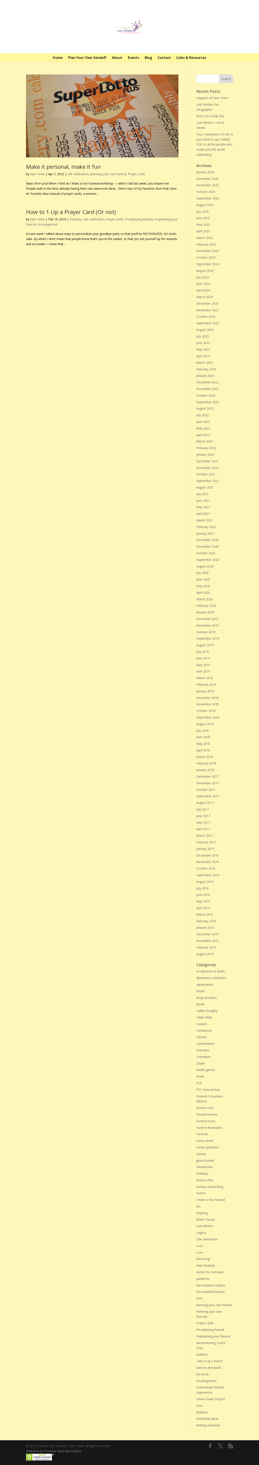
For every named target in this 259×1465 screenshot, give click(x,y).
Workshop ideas (207, 1419)
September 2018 (207, 717)
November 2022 (207, 389)
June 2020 (203, 579)
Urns (199, 1406)
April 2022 (203, 435)
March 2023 (204, 363)
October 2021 (205, 474)
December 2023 (207, 303)
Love (199, 1252)
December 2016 (207, 855)
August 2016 (205, 882)
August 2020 (205, 566)
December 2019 (207, 619)
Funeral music (206, 1121)
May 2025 (203, 225)
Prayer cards (136, 174)
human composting (209, 1187)
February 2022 (206, 448)
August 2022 (205, 408)
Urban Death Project (210, 1399)
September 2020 (207, 560)
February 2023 (206, 369)
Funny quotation (207, 1147)
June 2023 (203, 343)
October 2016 (205, 868)
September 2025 (207, 198)
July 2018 (202, 731)
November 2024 (207, 251)
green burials (205, 1160)
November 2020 (207, 546)
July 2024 (202, 277)
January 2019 (205, 691)
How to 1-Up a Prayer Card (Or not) (71, 212)
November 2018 (207, 704)
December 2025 (207, 179)
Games (201, 1154)
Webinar (202, 1412)
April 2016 (203, 908)
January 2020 (205, 612)
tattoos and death (208, 1368)
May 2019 (203, 665)
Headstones (204, 1167)
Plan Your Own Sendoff (87, 57)
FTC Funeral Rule (208, 1090)
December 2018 (207, 698)
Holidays (202, 1173)
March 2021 (204, 520)
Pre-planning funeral (139, 219)
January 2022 (205, 454)
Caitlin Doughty (206, 1011)
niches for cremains (209, 1272)
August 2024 (205, 271)
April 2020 (203, 593)
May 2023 (203, 349)
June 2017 (203, 816)
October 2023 (205, 316)
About (117, 57)
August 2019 (205, 645)
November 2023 (207, 310)
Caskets (201, 1024)
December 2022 (207, 382)
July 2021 (202, 494)
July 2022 (202, 415)
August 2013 (205, 954)
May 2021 (203, 507)
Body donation (206, 998)
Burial (200, 1004)
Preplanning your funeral (213, 1336)
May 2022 (203, 428)
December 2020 (207, 540)
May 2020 (203, 586)
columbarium (205, 1044)
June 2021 (203, 501)
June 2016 (203, 895)
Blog (148, 57)
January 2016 (205, 927)
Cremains (202, 1050)
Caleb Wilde (204, 1017)
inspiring (202, 1213)
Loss (199, 1246)
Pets (199, 1298)
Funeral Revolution (209, 1128)
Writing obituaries (208, 1425)
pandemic (203, 1279)
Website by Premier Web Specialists (53, 1451)
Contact (164, 57)
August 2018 (205, 724)
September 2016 (207, 875)
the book (202, 1374)
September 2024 (207, 264)
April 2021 (203, 514)
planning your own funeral (108, 174)
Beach (200, 991)
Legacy (201, 1233)
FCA (199, 1083)
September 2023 (207, 323)
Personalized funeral (210, 1292)
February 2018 (206, 763)
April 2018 (203, 750)
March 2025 (204, 238)
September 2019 (207, 638)
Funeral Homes (206, 1114)
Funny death (204, 1141)
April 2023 (203, 356)
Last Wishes (204, 1226)
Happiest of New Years (212, 98)
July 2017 (202, 809)
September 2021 (207, 481)
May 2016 (203, 901)
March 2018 (204, 757)
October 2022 (205, 395)
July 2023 (202, 336)
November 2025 (207, 185)
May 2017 (203, 823)
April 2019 (203, 671)
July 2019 (202, 652)
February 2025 (206, 244)
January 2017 (205, 849)
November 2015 (207, 941)
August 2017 (205, 803)
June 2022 (203, 422)
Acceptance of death (210, 971)
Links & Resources (191, 57)
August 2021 (205, 487)
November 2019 (207, 625)
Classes (201, 1037)
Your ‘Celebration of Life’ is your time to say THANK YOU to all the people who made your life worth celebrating (214, 144)
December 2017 (207, 776)
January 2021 (205, 533)
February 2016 (206, 921)
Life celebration (78, 174)
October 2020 (205, 553)
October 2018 (205, 711)
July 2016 (202, 888)
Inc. (198, 1206)
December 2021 (207, 461)
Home (58, 57)
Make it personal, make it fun (63, 166)
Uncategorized (47, 224)
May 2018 (203, 744)
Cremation (203, 1057)
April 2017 (203, 829)
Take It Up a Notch (209, 1361)
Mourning (203, 1259)
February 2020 (206, 606)
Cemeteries (204, 1031)
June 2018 (203, 737)
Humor (201, 1193)
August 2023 (205, 330)
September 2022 (207, 402)
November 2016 (207, 862)
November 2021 (207, 468)
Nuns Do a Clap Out (210, 116)
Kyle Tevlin (37, 174)
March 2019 (204, 678)
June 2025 (203, 218)
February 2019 (206, 684)
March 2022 (204, 441)
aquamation (204, 984)
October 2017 (205, 790)
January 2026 (205, 172)
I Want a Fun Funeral (210, 1200)
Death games (205, 1070)
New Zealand (205, 1265)
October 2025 (205, 192)
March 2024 (204, 297)
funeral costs (205, 1108)
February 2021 (206, 527)
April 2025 (203, 231)
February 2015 (206, 947)
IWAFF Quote (205, 1220)
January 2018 (205, 770)
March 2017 (204, 836)
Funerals (75, 219)
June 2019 (203, 658)
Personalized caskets (210, 1285)
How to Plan (204, 1180)
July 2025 (202, 211)
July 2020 (202, 573)
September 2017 (207, 796)
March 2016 (204, 914)
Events (133, 57)
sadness (202, 1354)
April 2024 (203, 290)
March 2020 (204, 599)
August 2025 (205, 205)
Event (200, 1076)
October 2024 (205, 257)
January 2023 (205, 376)
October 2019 (205, 632)
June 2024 (203, 284)
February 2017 (206, 842)
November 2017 (207, 783)
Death (200, 1063)
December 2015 (207, 934)
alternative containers (211, 978)
